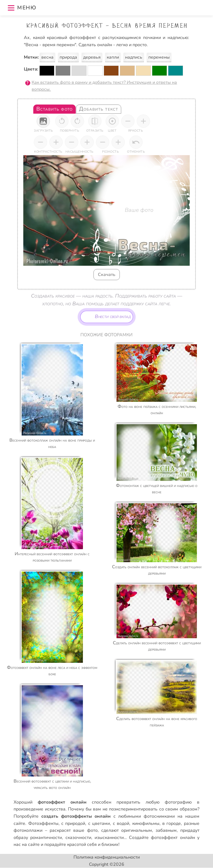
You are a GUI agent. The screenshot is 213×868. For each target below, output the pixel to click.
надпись (133, 57)
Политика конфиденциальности (106, 857)
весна (47, 57)
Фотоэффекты (43, 823)
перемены (159, 57)
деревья (92, 57)
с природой (73, 823)
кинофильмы (145, 823)
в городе (171, 823)
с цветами (99, 823)
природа (68, 57)
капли (113, 57)
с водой (121, 823)
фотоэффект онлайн (173, 838)
